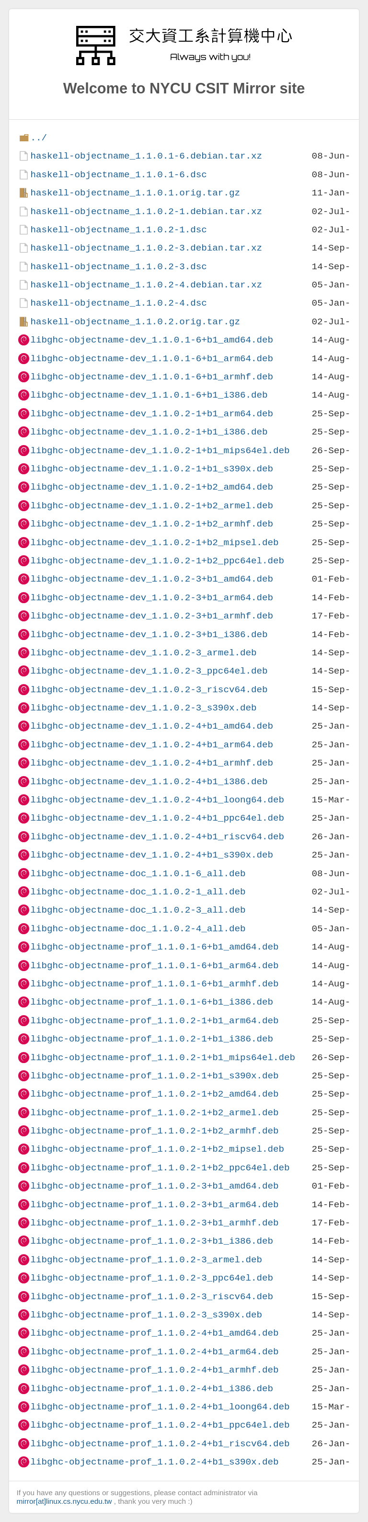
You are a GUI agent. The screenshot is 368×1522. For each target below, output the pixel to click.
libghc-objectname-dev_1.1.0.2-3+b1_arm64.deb (151, 597)
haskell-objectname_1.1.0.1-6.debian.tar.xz (146, 155)
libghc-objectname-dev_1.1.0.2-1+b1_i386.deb (148, 431)
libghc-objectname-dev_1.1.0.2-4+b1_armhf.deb (151, 762)
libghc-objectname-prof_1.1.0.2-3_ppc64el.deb (151, 1277)
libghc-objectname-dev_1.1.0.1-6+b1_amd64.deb (151, 339)
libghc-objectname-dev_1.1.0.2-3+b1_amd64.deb (151, 578)
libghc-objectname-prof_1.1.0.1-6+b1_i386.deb (151, 1002)
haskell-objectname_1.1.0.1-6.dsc (118, 174)
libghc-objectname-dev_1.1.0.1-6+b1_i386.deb (148, 395)
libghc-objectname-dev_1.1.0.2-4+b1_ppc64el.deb (157, 818)
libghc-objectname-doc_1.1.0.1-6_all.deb (137, 873)
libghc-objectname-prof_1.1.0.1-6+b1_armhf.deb (154, 983)
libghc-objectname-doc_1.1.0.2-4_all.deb (137, 928)
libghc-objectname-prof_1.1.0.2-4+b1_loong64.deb (159, 1406)
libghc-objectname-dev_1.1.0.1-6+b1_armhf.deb (151, 376)
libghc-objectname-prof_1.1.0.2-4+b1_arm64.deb (154, 1351)
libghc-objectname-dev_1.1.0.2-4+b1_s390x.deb (151, 854)
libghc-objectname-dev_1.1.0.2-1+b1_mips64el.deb (159, 450)
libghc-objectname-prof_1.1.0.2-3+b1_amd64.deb (154, 1185)
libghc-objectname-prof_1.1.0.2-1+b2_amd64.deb (154, 1093)
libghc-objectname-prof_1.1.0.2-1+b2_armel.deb (154, 1112)
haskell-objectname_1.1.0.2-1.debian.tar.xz (146, 211)
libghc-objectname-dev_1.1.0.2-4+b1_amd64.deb (151, 726)
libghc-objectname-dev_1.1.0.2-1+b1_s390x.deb (151, 468)
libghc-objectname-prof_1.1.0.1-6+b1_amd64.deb (154, 946)
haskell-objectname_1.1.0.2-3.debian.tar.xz (146, 247)
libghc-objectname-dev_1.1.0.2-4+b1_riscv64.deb (157, 836)
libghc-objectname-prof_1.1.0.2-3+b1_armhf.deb (154, 1222)
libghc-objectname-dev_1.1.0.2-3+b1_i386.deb (148, 634)
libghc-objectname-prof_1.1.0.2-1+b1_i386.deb (151, 1038)
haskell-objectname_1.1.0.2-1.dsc (118, 229)
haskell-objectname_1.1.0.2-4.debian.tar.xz (146, 284)
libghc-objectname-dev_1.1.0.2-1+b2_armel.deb (151, 505)
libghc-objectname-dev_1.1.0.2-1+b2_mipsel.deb (154, 542)
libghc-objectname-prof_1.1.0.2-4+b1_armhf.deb (154, 1369)
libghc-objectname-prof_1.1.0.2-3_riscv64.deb (151, 1296)
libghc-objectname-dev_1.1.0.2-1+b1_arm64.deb (151, 413)
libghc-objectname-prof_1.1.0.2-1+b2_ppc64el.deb (159, 1167)
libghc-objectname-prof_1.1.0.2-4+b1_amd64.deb (154, 1333)
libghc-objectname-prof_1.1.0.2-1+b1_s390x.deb (154, 1075)
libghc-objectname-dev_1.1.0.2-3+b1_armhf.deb (151, 615)
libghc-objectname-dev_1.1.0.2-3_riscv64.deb (148, 689)
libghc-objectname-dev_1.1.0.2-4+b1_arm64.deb (151, 744)
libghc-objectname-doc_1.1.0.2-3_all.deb (137, 910)
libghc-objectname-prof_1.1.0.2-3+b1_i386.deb (151, 1241)
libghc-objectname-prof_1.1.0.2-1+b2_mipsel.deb (157, 1149)
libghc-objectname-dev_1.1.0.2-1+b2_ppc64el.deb (157, 560)
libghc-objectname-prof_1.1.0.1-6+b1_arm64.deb (154, 965)
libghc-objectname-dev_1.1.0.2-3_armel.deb (143, 652)
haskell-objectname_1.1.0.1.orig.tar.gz (135, 192)
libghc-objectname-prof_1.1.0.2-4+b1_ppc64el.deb (159, 1425)
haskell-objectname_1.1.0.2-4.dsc (118, 303)
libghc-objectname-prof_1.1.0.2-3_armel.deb (146, 1259)
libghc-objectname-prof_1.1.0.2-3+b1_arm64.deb (154, 1204)
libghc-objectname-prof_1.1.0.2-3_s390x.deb (146, 1314)
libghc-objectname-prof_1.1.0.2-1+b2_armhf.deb (154, 1130)
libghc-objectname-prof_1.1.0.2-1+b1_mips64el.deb (162, 1057)
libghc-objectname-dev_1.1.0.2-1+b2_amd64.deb (151, 487)
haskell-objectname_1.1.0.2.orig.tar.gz (135, 321)
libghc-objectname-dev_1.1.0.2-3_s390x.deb (143, 707)
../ (38, 137)
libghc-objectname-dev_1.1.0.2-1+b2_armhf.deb (151, 523)
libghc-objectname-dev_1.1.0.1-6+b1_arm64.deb (151, 358)
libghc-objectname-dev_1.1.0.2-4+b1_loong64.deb (157, 799)
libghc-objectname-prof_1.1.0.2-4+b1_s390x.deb (154, 1461)
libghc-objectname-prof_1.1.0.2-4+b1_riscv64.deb (159, 1443)
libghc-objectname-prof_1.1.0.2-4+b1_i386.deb (151, 1388)
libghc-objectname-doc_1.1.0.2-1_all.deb (137, 891)
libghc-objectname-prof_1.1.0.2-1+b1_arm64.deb (154, 1020)
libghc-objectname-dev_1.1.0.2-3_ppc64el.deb (148, 670)
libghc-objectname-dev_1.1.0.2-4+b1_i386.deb (148, 781)
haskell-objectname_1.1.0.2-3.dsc (118, 266)
